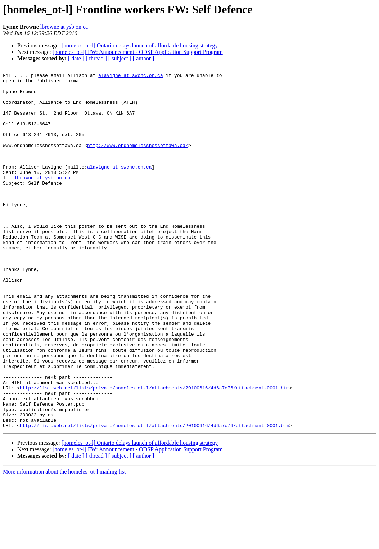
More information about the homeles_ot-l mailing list (64, 543)
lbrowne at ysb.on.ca (64, 27)
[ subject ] (119, 58)
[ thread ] (96, 58)
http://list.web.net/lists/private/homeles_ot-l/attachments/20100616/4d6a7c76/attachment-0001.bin (154, 496)
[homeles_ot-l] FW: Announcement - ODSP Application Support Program (138, 52)
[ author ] (143, 58)
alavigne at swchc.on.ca (130, 76)
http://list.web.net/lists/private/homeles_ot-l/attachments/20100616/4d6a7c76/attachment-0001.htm (154, 451)
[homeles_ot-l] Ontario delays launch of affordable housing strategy (140, 45)
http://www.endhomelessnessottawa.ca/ (137, 160)
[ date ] (76, 58)
